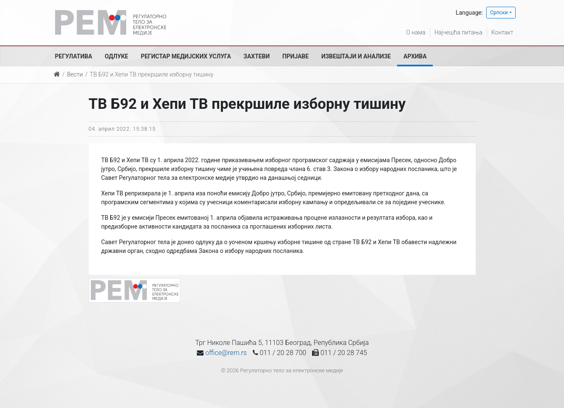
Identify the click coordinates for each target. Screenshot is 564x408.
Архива (414, 56)
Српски (499, 13)
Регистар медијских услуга (186, 56)
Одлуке (116, 56)
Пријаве (295, 56)
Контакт (502, 32)
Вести (75, 74)
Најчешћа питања (458, 32)
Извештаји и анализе (356, 56)
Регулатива (74, 56)
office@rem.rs (225, 353)
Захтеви (257, 56)
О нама (416, 32)
